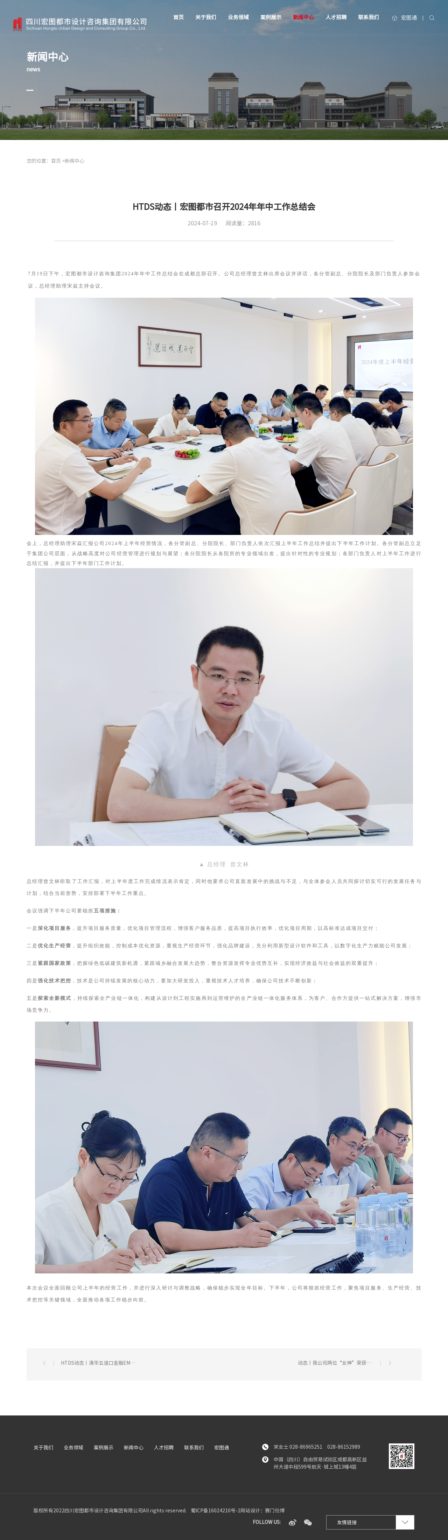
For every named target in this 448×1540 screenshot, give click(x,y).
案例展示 (270, 17)
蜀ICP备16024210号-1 (215, 1510)
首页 (178, 17)
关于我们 (205, 17)
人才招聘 (336, 17)
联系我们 (368, 17)
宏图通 (404, 18)
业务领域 (238, 17)
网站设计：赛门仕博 (262, 1510)
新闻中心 (303, 17)
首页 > (58, 160)
